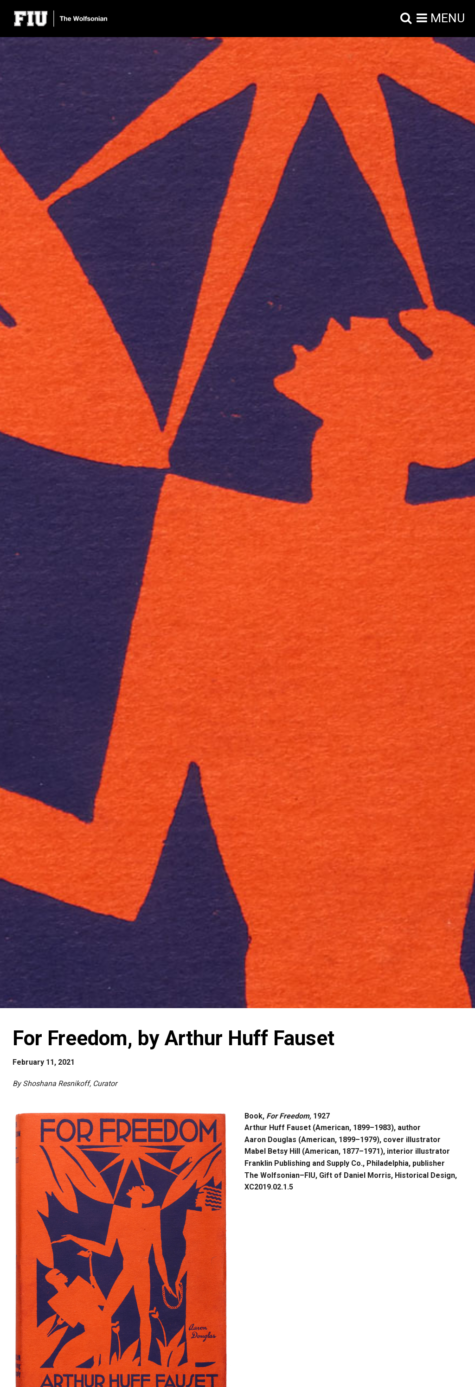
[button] (406, 18)
